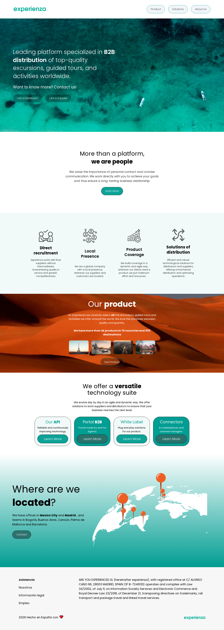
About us (200, 9)
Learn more (112, 191)
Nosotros (25, 587)
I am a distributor (27, 98)
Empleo (24, 603)
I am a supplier (58, 98)
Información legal (31, 595)
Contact (21, 534)
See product (112, 362)
